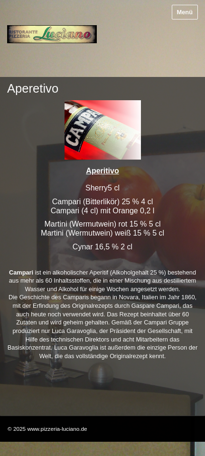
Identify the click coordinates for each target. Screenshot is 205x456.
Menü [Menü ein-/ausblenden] (185, 12)
